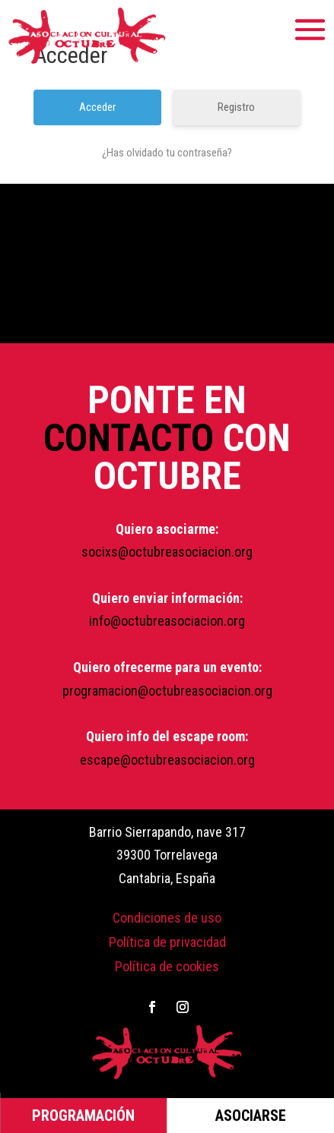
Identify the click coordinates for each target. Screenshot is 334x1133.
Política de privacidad (167, 942)
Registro (236, 107)
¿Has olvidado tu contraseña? (167, 152)
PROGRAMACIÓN (83, 1115)
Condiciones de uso (167, 918)
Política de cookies (167, 966)
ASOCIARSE (250, 1115)
